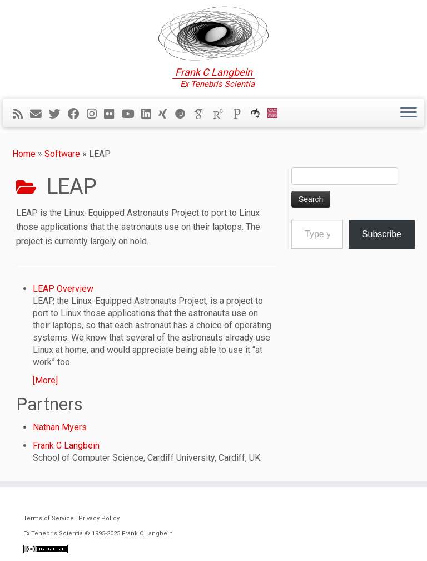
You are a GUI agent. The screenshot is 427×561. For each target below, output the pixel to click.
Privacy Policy (99, 518)
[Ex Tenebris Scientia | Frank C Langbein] (213, 33)
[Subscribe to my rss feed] (21, 114)
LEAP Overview (63, 288)
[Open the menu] (408, 113)
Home (24, 154)
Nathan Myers (60, 427)
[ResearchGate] (221, 114)
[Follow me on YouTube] (131, 114)
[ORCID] (184, 114)
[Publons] (240, 114)
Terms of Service (48, 518)
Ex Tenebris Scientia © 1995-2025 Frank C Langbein (98, 533)
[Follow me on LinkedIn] (149, 114)
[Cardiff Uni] (276, 114)
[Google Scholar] (202, 114)
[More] (45, 380)
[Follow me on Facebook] (77, 114)
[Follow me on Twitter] (58, 114)
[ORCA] (258, 114)
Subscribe (381, 234)
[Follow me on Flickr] (112, 114)
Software (62, 154)
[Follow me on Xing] (166, 114)
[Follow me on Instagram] (95, 114)
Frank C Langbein (66, 445)
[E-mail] (39, 114)
